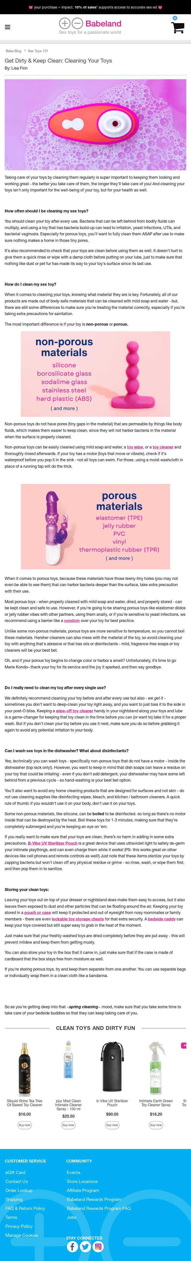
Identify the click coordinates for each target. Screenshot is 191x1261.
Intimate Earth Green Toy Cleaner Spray (156, 1103)
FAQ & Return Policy (25, 1208)
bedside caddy (162, 918)
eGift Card (15, 1172)
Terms (11, 1217)
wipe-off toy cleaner (74, 710)
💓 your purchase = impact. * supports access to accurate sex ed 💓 (95, 7)
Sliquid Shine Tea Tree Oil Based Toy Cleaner (24, 1103)
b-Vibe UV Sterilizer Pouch (112, 1103)
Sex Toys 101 (38, 51)
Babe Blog (13, 51)
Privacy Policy (19, 1226)
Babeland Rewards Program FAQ (99, 1208)
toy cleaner (163, 447)
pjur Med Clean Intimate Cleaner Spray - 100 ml (68, 1105)
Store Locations (82, 1181)
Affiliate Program (83, 1190)
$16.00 (25, 1114)
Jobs (71, 1217)
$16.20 (156, 1114)
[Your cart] (178, 27)
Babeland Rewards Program (94, 1199)
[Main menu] (7, 27)
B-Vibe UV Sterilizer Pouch (52, 843)
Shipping (14, 1199)
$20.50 (68, 1116)
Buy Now (24, 1125)
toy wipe (135, 447)
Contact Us (16, 1181)
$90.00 (112, 1114)
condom (72, 620)
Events (73, 1172)
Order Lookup (18, 1190)
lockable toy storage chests (78, 918)
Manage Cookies (21, 1235)
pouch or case (37, 912)
